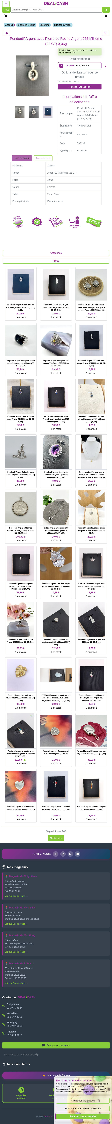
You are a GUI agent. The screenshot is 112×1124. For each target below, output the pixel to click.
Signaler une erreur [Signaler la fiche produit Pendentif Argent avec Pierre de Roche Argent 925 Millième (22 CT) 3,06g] (43, 158)
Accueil (9, 25)
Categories (56, 253)
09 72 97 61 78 (14, 1026)
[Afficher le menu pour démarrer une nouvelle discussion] (56, 1045)
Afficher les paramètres (83, 1100)
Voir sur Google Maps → (16, 896)
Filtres (56, 261)
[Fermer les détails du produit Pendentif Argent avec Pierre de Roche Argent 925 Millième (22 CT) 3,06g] (6, 33)
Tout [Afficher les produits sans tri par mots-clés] (6, 10)
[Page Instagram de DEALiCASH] (55, 854)
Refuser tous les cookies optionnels (82, 1108)
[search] (56, 10)
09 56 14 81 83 (14, 1035)
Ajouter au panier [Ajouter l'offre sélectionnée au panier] (80, 86)
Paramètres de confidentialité (21, 1054)
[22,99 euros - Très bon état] (80, 65)
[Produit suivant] (105, 67)
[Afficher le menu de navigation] (6, 4)
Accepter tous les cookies (83, 1116)
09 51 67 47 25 (14, 1017)
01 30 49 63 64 (14, 1008)
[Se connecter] (106, 16)
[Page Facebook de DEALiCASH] (70, 854)
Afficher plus (56, 838)
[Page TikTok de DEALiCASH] (63, 854)
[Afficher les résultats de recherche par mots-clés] (106, 10)
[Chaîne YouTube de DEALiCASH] (77, 854)
